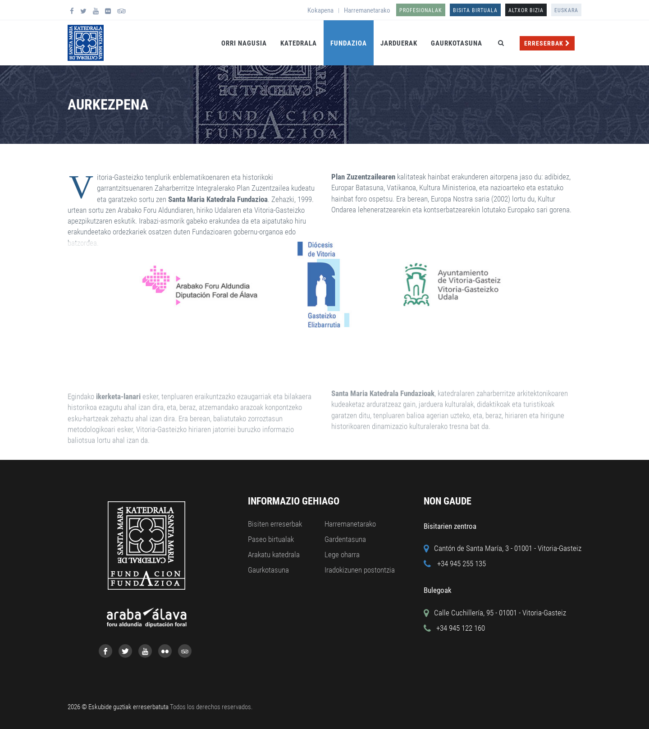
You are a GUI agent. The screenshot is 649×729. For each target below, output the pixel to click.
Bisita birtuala (475, 10)
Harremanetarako (367, 10)
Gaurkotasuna (456, 43)
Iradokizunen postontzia (359, 569)
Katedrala (298, 43)
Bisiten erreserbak (275, 523)
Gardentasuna (345, 539)
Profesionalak (420, 10)
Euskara (566, 10)
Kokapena (320, 10)
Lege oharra (342, 554)
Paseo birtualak (271, 539)
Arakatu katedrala (274, 554)
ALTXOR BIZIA (526, 10)
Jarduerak (398, 43)
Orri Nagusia (244, 43)
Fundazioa (348, 43)
